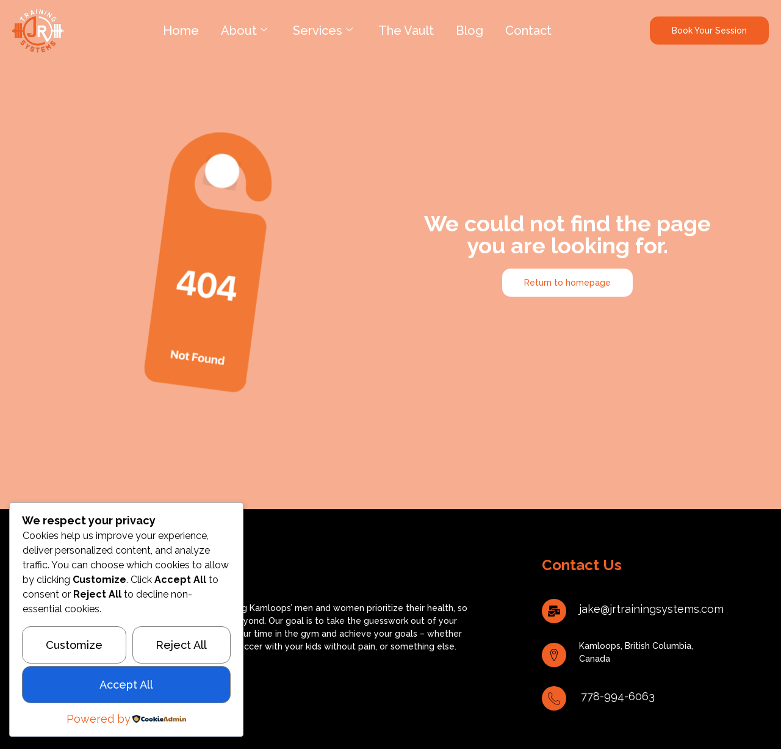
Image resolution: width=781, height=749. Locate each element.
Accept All (126, 684)
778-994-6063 (618, 696)
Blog (469, 30)
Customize (74, 645)
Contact (528, 30)
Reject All (181, 645)
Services (323, 30)
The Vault (406, 30)
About (244, 30)
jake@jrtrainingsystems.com (651, 608)
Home (181, 30)
